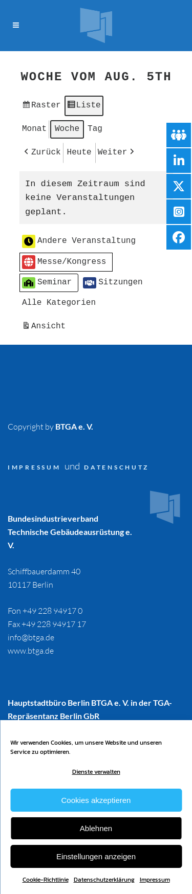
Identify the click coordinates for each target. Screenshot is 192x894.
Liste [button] (83, 106)
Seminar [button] (47, 280)
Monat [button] (34, 127)
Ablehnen (96, 828)
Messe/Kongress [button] (64, 259)
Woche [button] (67, 127)
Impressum (155, 879)
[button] (41, 151)
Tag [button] (95, 127)
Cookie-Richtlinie (46, 879)
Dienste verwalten (96, 771)
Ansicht (45, 325)
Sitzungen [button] (112, 280)
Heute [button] (79, 150)
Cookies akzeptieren (96, 800)
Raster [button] (41, 106)
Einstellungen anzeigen (96, 856)
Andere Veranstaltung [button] (79, 238)
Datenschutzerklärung (104, 879)
